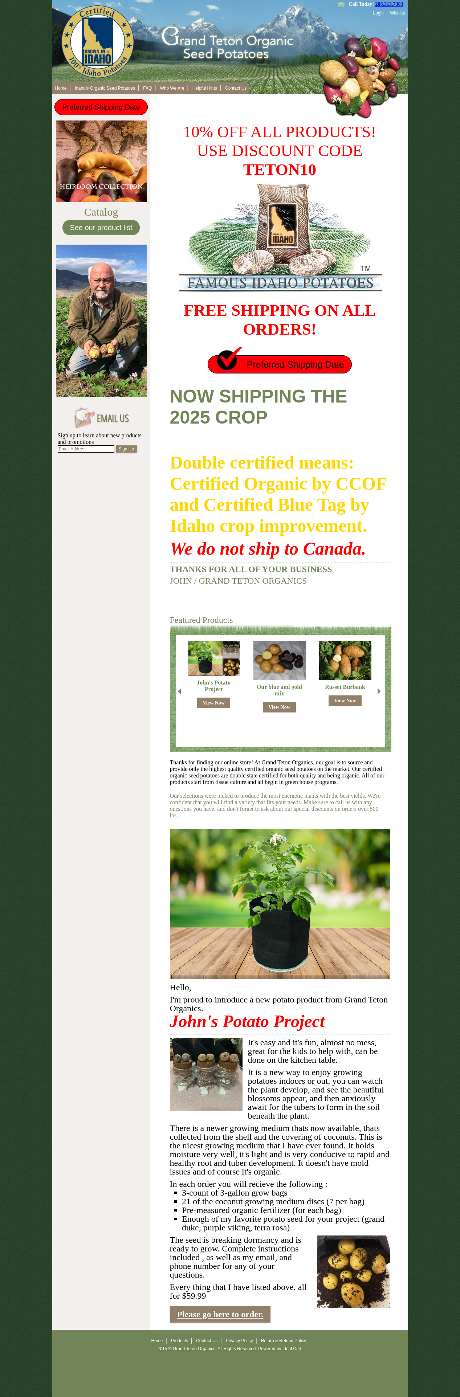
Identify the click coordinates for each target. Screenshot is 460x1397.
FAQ (147, 88)
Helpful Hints (204, 88)
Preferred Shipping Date (101, 107)
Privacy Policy (239, 1340)
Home (61, 88)
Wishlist (397, 13)
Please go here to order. (220, 1314)
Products (179, 1340)
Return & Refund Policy (283, 1340)
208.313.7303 (389, 4)
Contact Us (236, 88)
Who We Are (172, 88)
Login (378, 13)
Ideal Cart (291, 1348)
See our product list (101, 228)
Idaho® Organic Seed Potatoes (105, 88)
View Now (214, 703)
